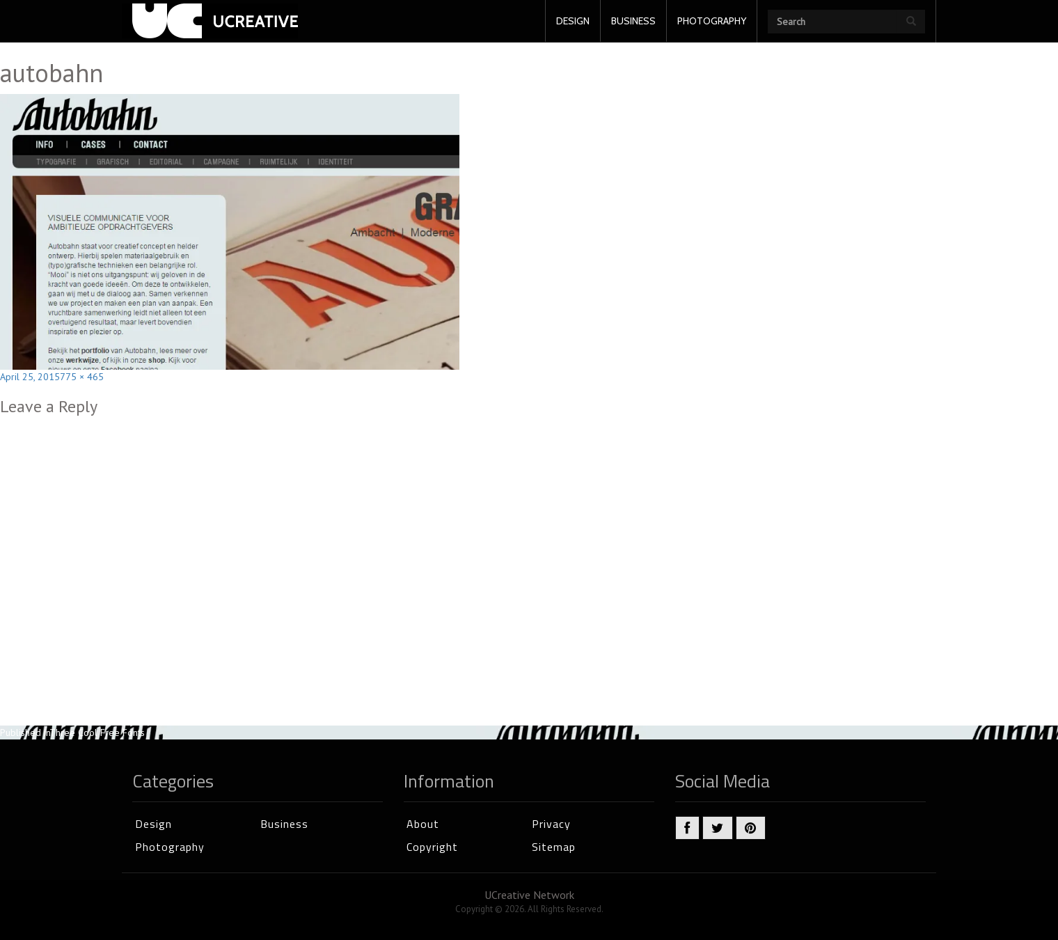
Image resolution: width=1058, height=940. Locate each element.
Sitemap (554, 846)
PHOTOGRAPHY (711, 21)
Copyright (432, 846)
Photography (170, 846)
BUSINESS (633, 21)
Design (153, 823)
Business (284, 823)
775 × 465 (82, 376)
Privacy (551, 823)
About (422, 823)
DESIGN (573, 21)
